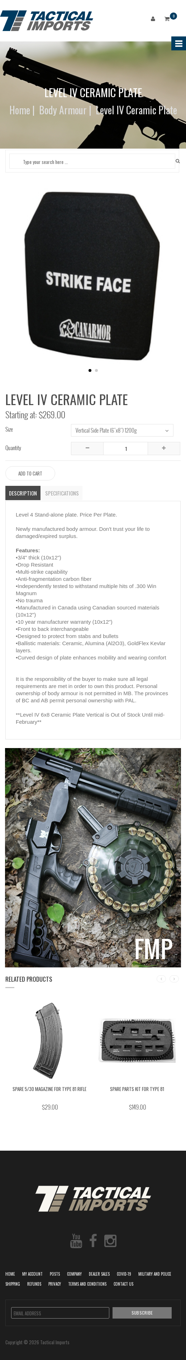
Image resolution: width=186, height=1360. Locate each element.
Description (23, 493)
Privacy (54, 1284)
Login (154, 20)
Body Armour (63, 110)
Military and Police (154, 1274)
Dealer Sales (99, 1274)
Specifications (62, 493)
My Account (32, 1274)
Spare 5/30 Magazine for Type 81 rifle (49, 1088)
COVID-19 (124, 1274)
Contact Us (123, 1284)
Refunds (34, 1284)
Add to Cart (30, 473)
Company (74, 1274)
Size (9, 429)
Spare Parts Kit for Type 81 (137, 1088)
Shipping (12, 1284)
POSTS (55, 1274)
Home (19, 110)
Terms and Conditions (87, 1284)
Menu (178, 43)
